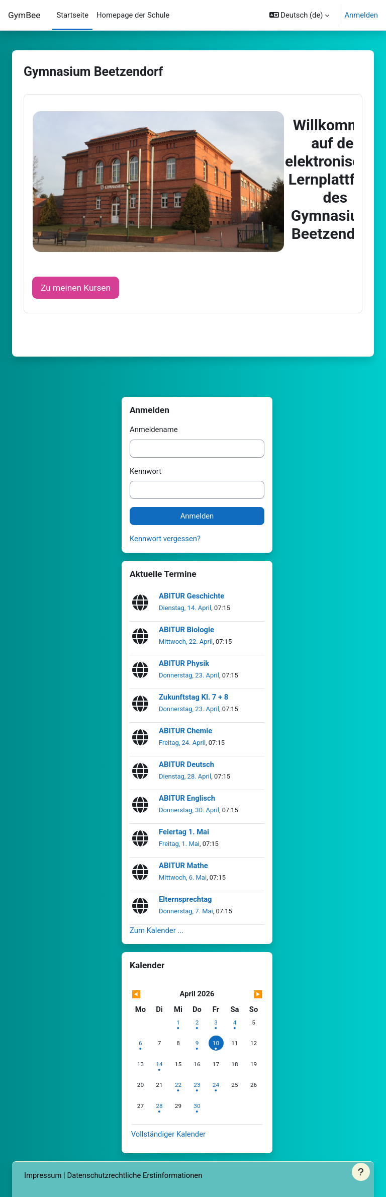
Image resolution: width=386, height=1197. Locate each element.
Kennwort (145, 471)
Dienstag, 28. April (185, 776)
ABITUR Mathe (183, 866)
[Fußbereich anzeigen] (361, 1172)
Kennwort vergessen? (165, 538)
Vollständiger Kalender (168, 1134)
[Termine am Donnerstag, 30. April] (197, 1105)
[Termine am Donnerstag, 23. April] (197, 1084)
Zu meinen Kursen (76, 288)
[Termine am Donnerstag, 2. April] (197, 1022)
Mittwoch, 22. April (186, 641)
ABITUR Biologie (186, 630)
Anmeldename (153, 429)
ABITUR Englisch (187, 798)
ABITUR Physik (184, 663)
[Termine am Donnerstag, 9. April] (197, 1043)
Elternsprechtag (185, 899)
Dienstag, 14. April (185, 608)
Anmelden (361, 15)
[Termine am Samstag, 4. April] (234, 1022)
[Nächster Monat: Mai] (243, 994)
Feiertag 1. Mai (184, 832)
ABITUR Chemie (185, 731)
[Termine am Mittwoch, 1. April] (177, 1022)
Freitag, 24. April (182, 742)
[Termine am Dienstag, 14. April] (159, 1064)
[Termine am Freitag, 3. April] (216, 1022)
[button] (299, 15)
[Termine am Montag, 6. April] (140, 1043)
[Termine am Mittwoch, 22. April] (177, 1084)
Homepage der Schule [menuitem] (132, 15)
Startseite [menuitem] (72, 15)
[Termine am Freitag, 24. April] (216, 1084)
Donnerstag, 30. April (189, 810)
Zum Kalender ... (156, 930)
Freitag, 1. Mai (179, 843)
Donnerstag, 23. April (189, 675)
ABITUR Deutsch (186, 764)
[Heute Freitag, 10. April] (216, 1043)
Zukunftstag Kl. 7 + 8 (193, 697)
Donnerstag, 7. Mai (186, 911)
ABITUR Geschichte (191, 596)
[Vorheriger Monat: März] (151, 994)
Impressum (42, 1175)
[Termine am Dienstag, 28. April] (159, 1105)
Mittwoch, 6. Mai (183, 877)
